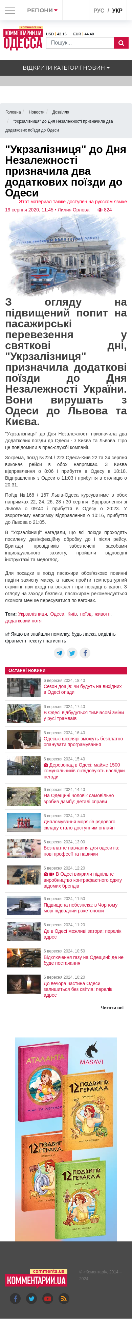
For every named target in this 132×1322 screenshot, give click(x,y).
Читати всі (112, 1007)
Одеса (57, 614)
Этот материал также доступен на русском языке (73, 201)
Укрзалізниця (32, 614)
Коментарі (95, 1272)
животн (102, 614)
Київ (72, 614)
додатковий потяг (24, 620)
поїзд (86, 614)
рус (98, 11)
